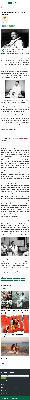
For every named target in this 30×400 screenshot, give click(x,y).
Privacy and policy (7, 398)
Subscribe (3, 377)
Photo (16, 386)
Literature (4, 278)
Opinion (2, 387)
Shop (16, 387)
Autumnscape (3, 389)
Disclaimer (20, 398)
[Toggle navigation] (1, 8)
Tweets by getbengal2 (4, 367)
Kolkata (16, 383)
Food (11, 280)
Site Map (23, 398)
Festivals (16, 280)
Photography (22, 280)
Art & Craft (9, 278)
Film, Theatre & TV (16, 278)
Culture (5, 11)
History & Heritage (5, 280)
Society (2, 384)
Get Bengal (2, 398)
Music (8, 11)
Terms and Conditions (14, 398)
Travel (2, 386)
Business (16, 384)
